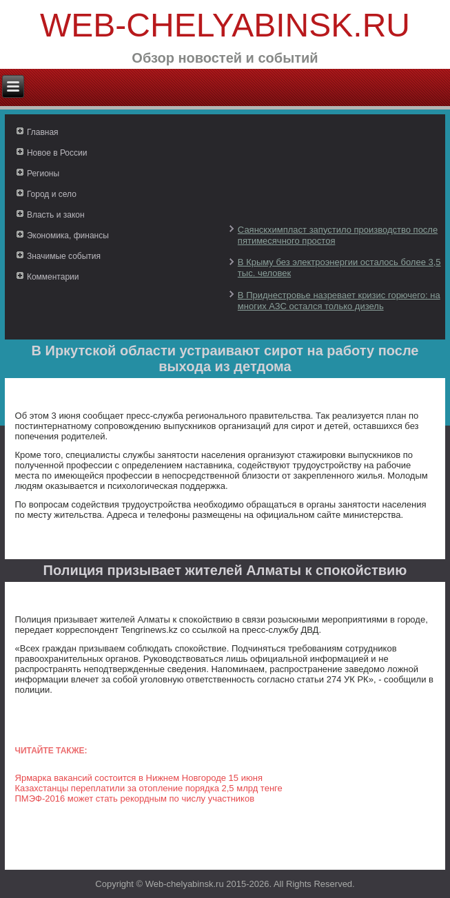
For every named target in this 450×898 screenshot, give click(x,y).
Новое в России (57, 153)
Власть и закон (56, 215)
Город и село (51, 194)
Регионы (43, 173)
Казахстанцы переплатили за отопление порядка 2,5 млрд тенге (149, 788)
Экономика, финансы (68, 235)
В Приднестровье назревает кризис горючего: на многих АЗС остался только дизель (339, 300)
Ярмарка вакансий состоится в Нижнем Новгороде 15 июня (139, 778)
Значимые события (64, 256)
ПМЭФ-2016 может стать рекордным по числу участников (135, 798)
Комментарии (53, 277)
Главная (43, 132)
